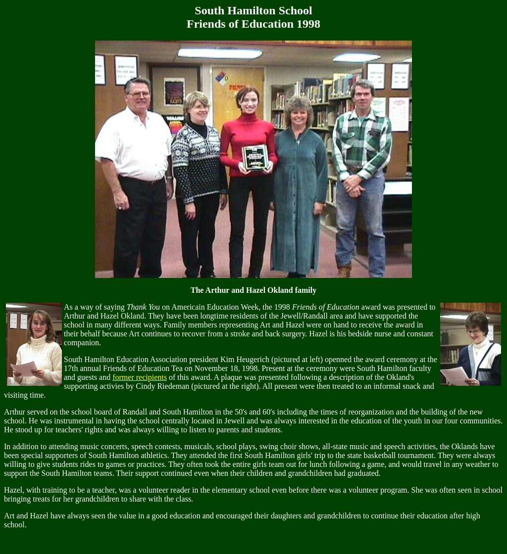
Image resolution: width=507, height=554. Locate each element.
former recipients (139, 377)
